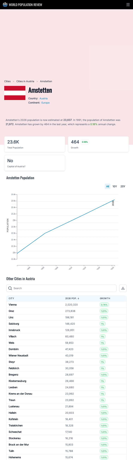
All (107, 186)
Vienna (13, 310)
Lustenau (14, 412)
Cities (7, 81)
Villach (12, 342)
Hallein (12, 418)
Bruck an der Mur (19, 450)
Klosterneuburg (17, 387)
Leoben (13, 393)
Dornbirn (14, 355)
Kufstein (13, 425)
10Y (115, 186)
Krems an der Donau (20, 399)
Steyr (12, 368)
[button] (128, 4)
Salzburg (14, 329)
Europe (45, 102)
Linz (11, 323)
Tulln (11, 457)
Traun (12, 406)
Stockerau (14, 444)
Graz (11, 317)
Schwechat (15, 438)
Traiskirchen (16, 431)
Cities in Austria (25, 81)
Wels (11, 348)
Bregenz (13, 380)
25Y (122, 186)
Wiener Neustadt (18, 361)
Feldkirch (14, 374)
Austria (44, 98)
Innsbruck (14, 336)
